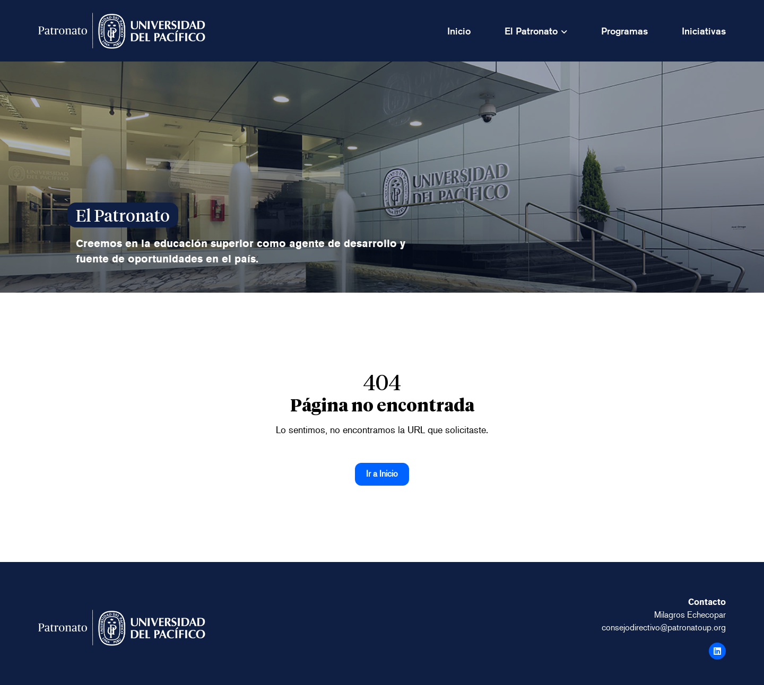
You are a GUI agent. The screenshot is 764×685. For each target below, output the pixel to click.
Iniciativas (704, 31)
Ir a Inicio (382, 474)
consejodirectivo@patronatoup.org (664, 627)
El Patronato (531, 31)
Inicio (459, 31)
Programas (624, 31)
